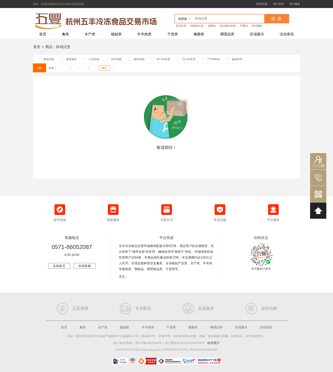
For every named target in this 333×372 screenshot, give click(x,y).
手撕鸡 (244, 25)
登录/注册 (261, 4)
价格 (52, 68)
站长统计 (213, 343)
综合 (39, 68)
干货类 (172, 34)
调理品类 (227, 34)
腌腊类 (199, 34)
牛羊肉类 (144, 34)
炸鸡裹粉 (257, 25)
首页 (42, 34)
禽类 (65, 34)
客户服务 (294, 4)
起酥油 (212, 25)
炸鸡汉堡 (181, 25)
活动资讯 (287, 34)
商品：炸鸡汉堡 (57, 47)
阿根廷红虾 (197, 25)
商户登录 (278, 4)
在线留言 (59, 266)
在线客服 (84, 266)
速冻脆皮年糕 (228, 25)
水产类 (90, 34)
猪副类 (116, 34)
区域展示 (257, 34)
